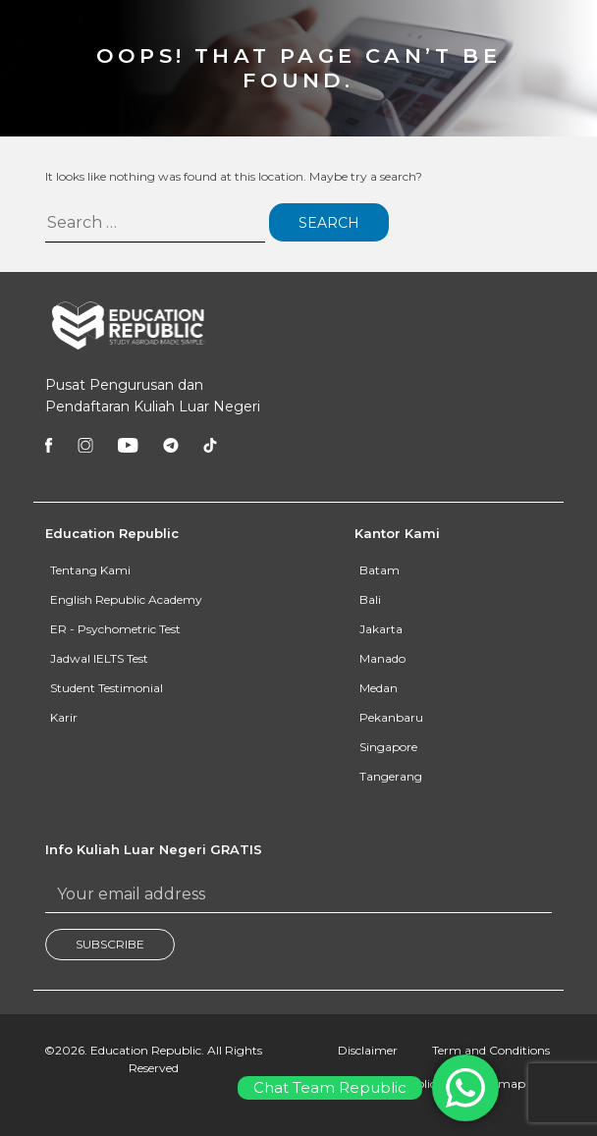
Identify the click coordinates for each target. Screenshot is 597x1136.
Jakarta (381, 629)
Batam (379, 570)
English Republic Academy (126, 599)
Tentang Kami (90, 570)
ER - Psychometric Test (115, 629)
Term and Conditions (491, 1050)
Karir (64, 717)
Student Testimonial (106, 687)
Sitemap (501, 1083)
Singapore (388, 746)
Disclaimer (368, 1050)
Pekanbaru (391, 717)
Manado (382, 658)
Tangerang (390, 776)
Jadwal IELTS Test (99, 658)
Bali (370, 599)
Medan (378, 687)
